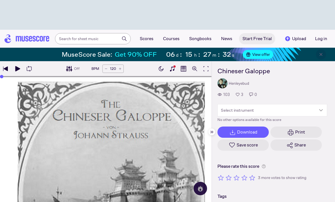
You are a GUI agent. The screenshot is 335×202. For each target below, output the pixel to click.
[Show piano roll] (183, 68)
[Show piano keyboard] (172, 68)
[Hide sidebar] (211, 131)
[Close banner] (321, 54)
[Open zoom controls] (194, 68)
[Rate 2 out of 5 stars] (228, 177)
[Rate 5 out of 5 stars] (252, 177)
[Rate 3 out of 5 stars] (236, 177)
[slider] (1, 76)
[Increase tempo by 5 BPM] (120, 69)
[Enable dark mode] (161, 68)
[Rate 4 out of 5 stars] (244, 177)
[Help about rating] (263, 166)
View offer (258, 54)
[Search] (124, 38)
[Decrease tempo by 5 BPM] (106, 69)
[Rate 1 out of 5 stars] (220, 177)
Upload (295, 38)
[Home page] (26, 38)
